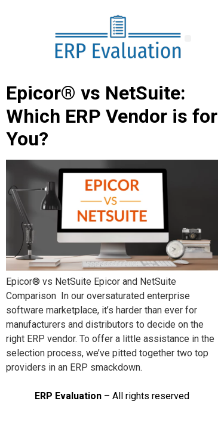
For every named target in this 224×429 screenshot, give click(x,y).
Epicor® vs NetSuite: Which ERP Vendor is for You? (111, 116)
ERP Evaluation (68, 396)
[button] (188, 38)
